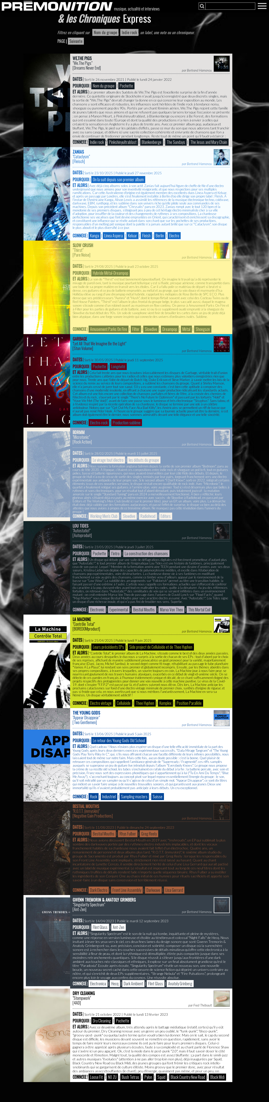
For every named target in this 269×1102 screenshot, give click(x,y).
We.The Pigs (82, 58)
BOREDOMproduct (86, 629)
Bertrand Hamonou (199, 70)
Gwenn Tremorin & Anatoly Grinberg (104, 900)
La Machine (82, 619)
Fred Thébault (202, 1005)
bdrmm (79, 432)
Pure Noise (81, 255)
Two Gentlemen (85, 722)
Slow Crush (83, 245)
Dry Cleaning (84, 993)
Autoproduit (82, 535)
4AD (77, 1003)
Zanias (78, 152)
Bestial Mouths (86, 806)
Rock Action (82, 442)
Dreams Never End (87, 68)
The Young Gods (86, 713)
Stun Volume (83, 348)
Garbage (80, 339)
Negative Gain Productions (93, 816)
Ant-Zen (79, 909)
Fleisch (79, 161)
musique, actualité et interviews (137, 9)
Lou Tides (80, 526)
